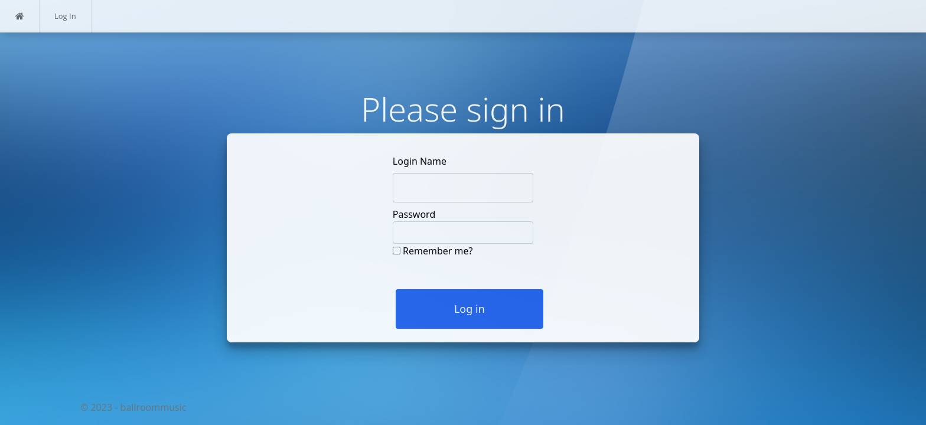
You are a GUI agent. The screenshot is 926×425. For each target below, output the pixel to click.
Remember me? (437, 250)
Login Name (419, 161)
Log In (65, 16)
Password (414, 214)
